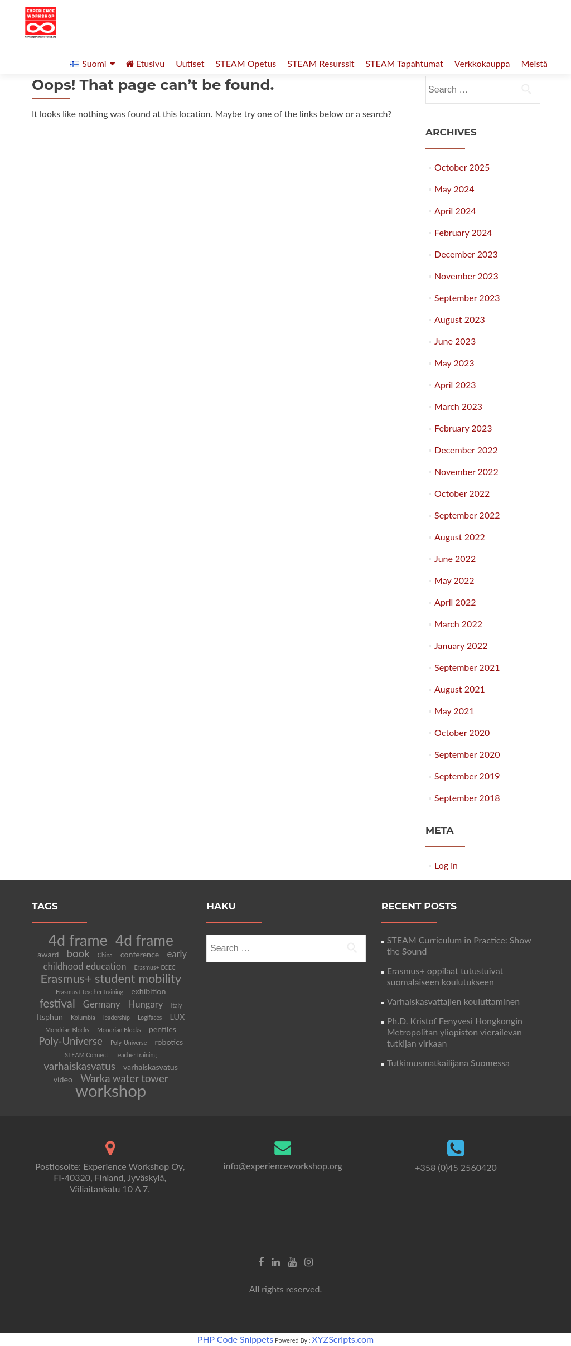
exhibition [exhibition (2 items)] (148, 991)
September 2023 (467, 297)
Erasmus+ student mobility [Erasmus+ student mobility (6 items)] (110, 978)
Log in (446, 865)
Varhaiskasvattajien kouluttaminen (453, 1001)
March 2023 (458, 406)
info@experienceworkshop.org (283, 1165)
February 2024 (463, 232)
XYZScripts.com (343, 1339)
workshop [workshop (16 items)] (110, 1090)
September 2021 (467, 667)
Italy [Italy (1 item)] (176, 1005)
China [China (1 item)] (105, 954)
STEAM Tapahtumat (404, 63)
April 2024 (455, 210)
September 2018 (467, 797)
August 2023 (459, 319)
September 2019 (467, 776)
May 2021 (454, 710)
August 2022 (459, 536)
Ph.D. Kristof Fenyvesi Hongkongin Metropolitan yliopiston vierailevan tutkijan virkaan (454, 1031)
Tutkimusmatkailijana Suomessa (448, 1062)
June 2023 (455, 341)
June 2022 (455, 558)
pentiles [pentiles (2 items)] (162, 1029)
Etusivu (145, 63)
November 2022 (466, 471)
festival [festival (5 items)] (57, 1003)
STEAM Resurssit (320, 63)
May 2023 (454, 362)
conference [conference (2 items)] (139, 954)
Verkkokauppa (482, 63)
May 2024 (454, 188)
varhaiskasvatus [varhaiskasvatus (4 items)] (79, 1066)
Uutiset (190, 63)
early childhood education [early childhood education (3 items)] (115, 960)
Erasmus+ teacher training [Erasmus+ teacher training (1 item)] (89, 991)
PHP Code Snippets (235, 1339)
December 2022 (466, 449)
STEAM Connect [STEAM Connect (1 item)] (86, 1054)
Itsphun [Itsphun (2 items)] (50, 1016)
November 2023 (466, 275)
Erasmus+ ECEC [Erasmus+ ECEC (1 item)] (155, 967)
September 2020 (467, 754)
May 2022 (454, 580)
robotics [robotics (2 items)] (168, 1042)
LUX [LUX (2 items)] (177, 1016)
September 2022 (467, 515)
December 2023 (466, 254)
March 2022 (458, 623)
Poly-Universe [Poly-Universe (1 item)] (128, 1042)
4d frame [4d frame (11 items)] (144, 940)
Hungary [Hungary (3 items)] (145, 1004)
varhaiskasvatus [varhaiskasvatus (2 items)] (150, 1067)
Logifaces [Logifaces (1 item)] (150, 1017)
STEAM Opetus (246, 63)
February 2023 (463, 428)
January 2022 (460, 645)
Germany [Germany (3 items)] (101, 1004)
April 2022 (455, 602)
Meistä (534, 63)
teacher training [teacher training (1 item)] (136, 1054)
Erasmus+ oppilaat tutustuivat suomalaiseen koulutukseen (445, 976)
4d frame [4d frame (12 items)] (78, 940)
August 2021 (459, 689)
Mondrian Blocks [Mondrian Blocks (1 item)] (67, 1029)
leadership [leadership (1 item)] (116, 1017)
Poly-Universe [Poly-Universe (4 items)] (70, 1041)
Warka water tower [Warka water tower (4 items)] (124, 1078)
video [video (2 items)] (63, 1079)
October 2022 (462, 493)
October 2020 (462, 732)
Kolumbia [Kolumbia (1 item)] (83, 1017)
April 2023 (455, 384)
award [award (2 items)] (48, 954)
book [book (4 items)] (78, 953)
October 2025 (462, 167)
